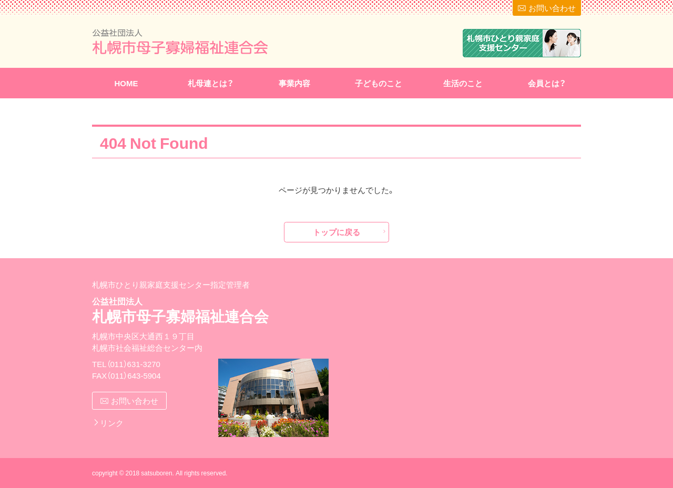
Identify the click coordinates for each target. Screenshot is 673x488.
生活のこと (463, 83)
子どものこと (378, 83)
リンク (112, 423)
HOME (126, 83)
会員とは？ (547, 83)
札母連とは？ (210, 83)
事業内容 (294, 83)
